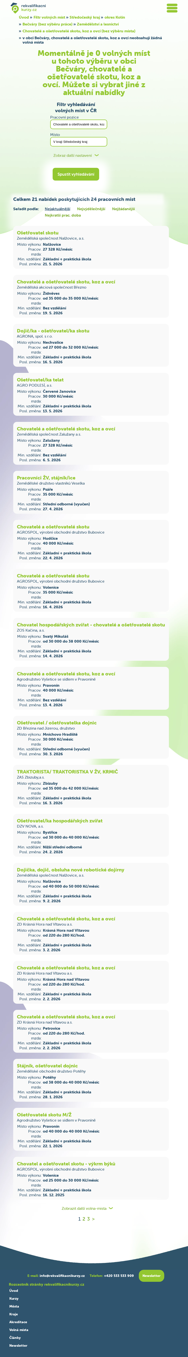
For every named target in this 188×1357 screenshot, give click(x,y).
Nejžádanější (123, 208)
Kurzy (13, 1298)
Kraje (13, 1314)
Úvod (24, 17)
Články (15, 1337)
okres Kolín (115, 17)
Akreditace (18, 1322)
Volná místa (18, 1330)
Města (14, 1306)
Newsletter (18, 1345)
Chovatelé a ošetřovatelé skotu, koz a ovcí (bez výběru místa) (79, 30)
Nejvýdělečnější (91, 208)
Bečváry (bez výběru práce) (47, 24)
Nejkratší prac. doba (63, 215)
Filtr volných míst (49, 17)
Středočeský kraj (85, 17)
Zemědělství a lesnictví (98, 24)
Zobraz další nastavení (72, 155)
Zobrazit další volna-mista (84, 1208)
